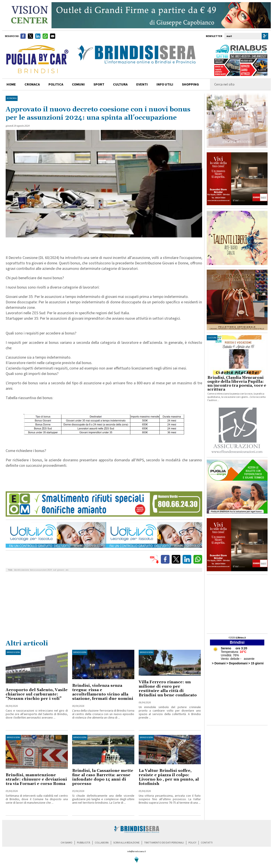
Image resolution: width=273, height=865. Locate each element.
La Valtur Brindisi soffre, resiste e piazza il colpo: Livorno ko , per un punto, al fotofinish (169, 777)
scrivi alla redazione (126, 843)
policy (192, 843)
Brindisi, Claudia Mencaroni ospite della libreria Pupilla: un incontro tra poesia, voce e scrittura (236, 383)
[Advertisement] (104, 606)
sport (98, 84)
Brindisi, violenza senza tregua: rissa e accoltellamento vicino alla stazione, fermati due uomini (102, 692)
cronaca (32, 84)
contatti (207, 843)
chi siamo (66, 843)
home (11, 84)
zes (66, 569)
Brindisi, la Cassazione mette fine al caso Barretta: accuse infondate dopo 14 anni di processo (102, 777)
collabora (102, 843)
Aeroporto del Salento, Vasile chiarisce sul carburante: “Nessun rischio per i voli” (37, 694)
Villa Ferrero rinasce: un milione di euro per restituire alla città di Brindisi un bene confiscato (168, 689)
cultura (120, 84)
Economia (12, 98)
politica (55, 84)
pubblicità (83, 843)
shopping (190, 84)
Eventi (142, 84)
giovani (60, 569)
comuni (78, 84)
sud (54, 569)
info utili (164, 84)
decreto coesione (21, 569)
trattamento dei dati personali (164, 843)
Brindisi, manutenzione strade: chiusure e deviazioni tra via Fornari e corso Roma (36, 779)
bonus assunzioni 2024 (41, 569)
